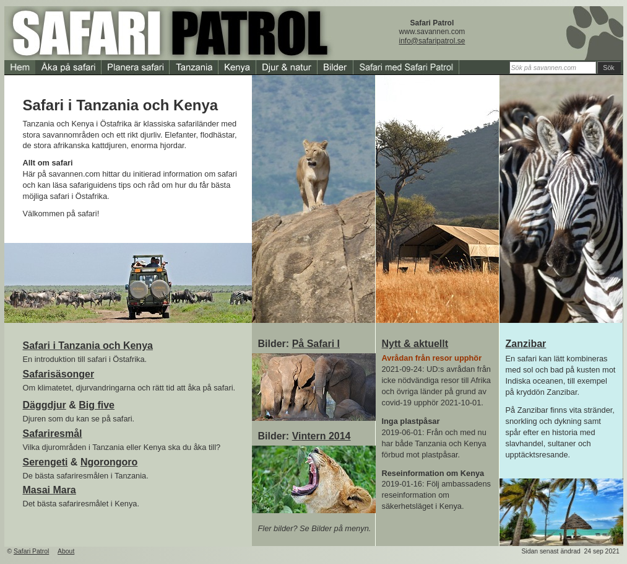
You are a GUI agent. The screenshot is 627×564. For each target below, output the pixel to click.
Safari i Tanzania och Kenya (88, 345)
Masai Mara (49, 490)
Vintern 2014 (321, 436)
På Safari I (316, 343)
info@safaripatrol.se (432, 41)
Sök (608, 67)
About (66, 551)
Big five (97, 405)
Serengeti (45, 462)
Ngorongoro (108, 462)
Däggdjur (44, 405)
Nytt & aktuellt (415, 343)
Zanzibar (526, 343)
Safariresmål (52, 433)
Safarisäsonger (59, 374)
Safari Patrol (31, 551)
